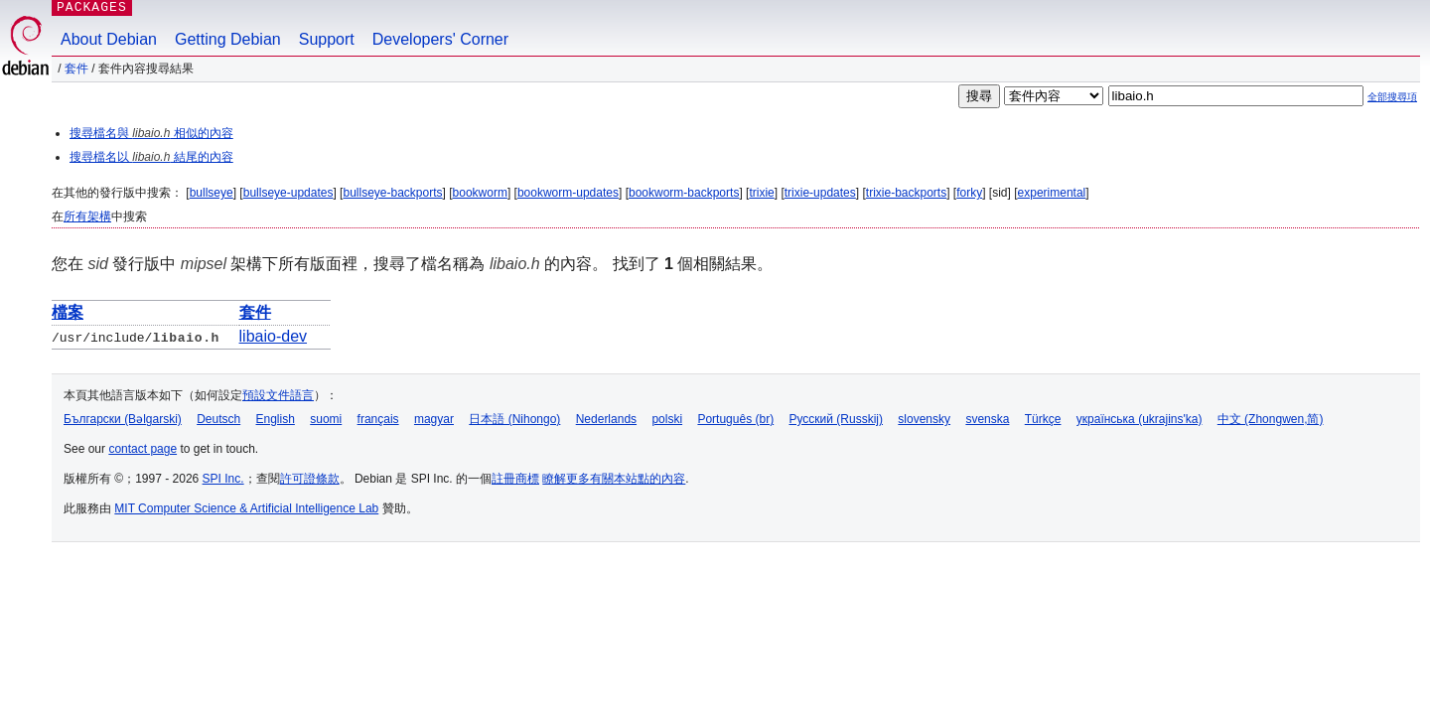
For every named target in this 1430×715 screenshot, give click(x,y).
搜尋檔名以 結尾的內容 (151, 157)
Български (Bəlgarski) (123, 419)
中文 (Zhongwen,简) (1270, 419)
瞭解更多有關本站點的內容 (613, 479)
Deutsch (218, 419)
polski (666, 419)
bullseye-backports (392, 193)
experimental (1052, 193)
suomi (326, 419)
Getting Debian (228, 39)
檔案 (67, 312)
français (378, 419)
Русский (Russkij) (835, 419)
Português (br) (735, 419)
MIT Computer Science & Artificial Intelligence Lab (246, 508)
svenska (987, 419)
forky (969, 193)
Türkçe (1043, 419)
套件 (76, 68)
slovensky (924, 419)
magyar (434, 419)
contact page (142, 449)
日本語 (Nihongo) (514, 419)
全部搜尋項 (1392, 96)
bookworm (480, 193)
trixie (761, 193)
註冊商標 (515, 479)
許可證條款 (310, 479)
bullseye (211, 193)
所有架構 (87, 216)
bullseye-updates (288, 193)
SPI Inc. (223, 479)
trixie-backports (906, 193)
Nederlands (606, 419)
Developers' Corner (440, 39)
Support (327, 39)
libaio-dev (273, 336)
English (275, 419)
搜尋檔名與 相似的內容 (151, 133)
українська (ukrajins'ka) (1139, 419)
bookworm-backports (684, 193)
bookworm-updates (568, 193)
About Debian (109, 39)
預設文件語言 (278, 395)
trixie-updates (820, 193)
